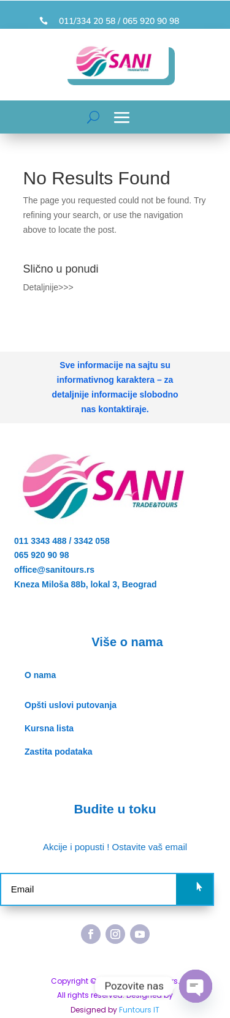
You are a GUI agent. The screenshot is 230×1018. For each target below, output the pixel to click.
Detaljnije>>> (48, 287)
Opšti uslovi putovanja (71, 705)
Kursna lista (49, 728)
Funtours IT (139, 1010)
